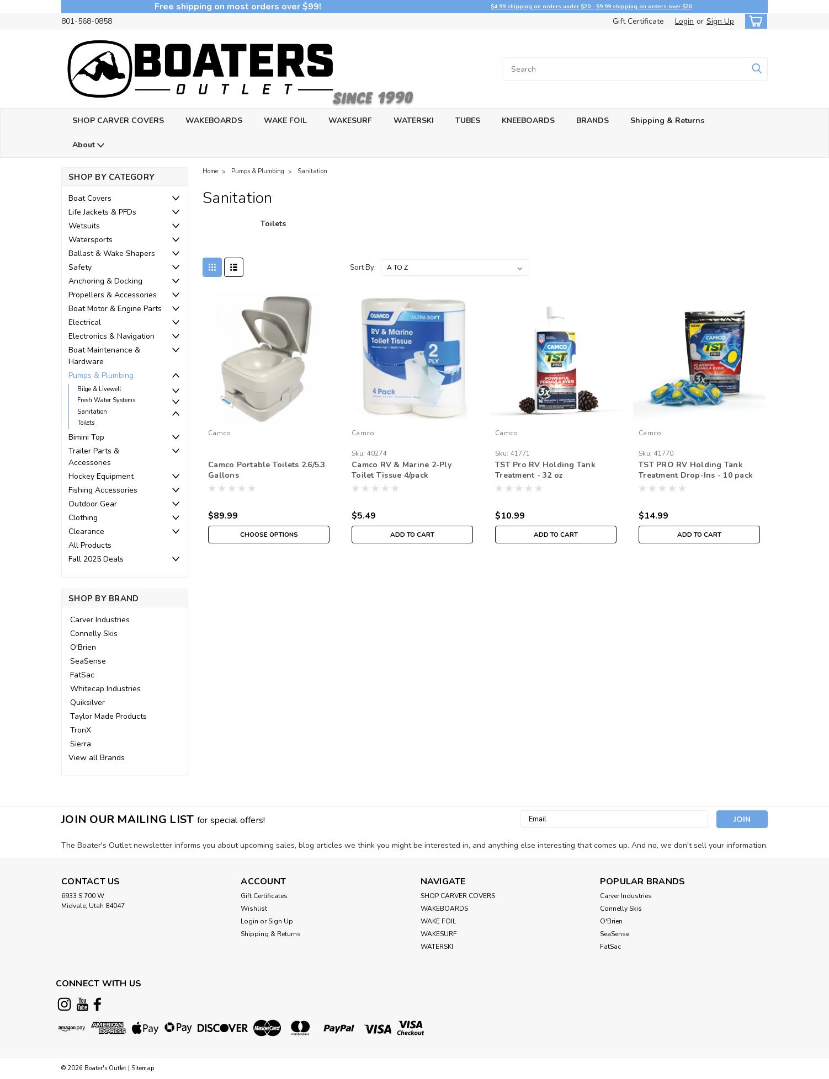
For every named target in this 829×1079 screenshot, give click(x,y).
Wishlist (254, 908)
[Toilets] (273, 229)
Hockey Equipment (101, 476)
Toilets (85, 423)
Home (210, 171)
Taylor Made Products (108, 716)
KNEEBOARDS (528, 120)
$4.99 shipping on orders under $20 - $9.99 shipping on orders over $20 (591, 6)
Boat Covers (89, 198)
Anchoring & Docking (105, 281)
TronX (80, 730)
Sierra (80, 744)
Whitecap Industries (105, 688)
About (88, 145)
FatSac (82, 675)
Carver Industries (100, 620)
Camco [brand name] (219, 433)
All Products (89, 545)
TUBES (467, 120)
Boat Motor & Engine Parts (115, 308)
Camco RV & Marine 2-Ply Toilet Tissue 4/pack (401, 470)
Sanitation (92, 412)
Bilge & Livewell (99, 389)
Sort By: (363, 268)
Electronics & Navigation (111, 336)
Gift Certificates (264, 895)
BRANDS (592, 120)
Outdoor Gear (92, 504)
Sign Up (720, 21)
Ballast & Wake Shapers (111, 253)
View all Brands (96, 757)
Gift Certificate (638, 21)
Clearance (86, 531)
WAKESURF (350, 120)
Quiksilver (87, 702)
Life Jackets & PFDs (102, 212)
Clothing (83, 517)
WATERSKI (414, 120)
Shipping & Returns (667, 120)
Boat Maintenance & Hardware (104, 356)
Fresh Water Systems (106, 400)
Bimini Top (86, 437)
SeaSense (88, 661)
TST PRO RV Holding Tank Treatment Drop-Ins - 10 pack (696, 470)
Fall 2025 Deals (96, 559)
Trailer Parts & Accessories (93, 457)
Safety (80, 267)
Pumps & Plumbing (101, 375)
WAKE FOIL (285, 120)
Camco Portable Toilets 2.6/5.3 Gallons (267, 470)
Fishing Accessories (102, 490)
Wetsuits (84, 226)
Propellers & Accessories (112, 295)
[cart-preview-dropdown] (754, 21)
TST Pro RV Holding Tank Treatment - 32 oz (545, 470)
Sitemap (142, 1068)
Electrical (84, 322)
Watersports (90, 239)
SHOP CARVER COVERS (118, 120)
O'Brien (83, 647)
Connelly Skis (94, 633)
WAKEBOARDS (213, 120)
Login (684, 21)
